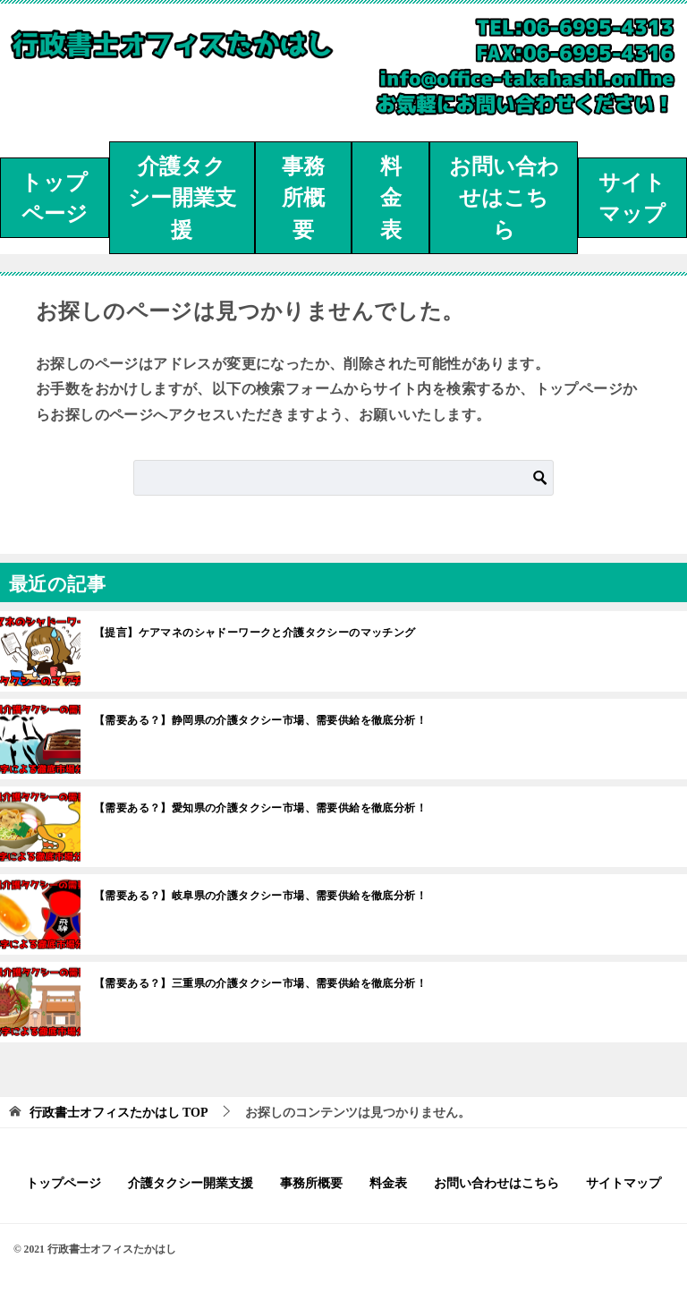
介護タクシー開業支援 (182, 198)
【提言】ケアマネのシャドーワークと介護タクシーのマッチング (255, 632)
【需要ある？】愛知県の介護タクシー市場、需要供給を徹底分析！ (260, 808)
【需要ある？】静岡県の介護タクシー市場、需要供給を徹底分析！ (260, 720)
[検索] (343, 478)
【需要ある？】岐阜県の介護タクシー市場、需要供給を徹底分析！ (260, 895)
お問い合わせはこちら (504, 198)
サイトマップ (632, 198)
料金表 (391, 198)
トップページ (54, 198)
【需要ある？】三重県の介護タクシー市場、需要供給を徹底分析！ (260, 983)
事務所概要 (303, 198)
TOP (119, 1112)
